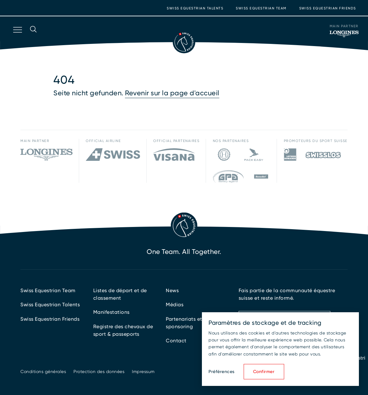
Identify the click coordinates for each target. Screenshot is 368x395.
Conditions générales (43, 371)
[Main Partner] (344, 33)
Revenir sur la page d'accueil (172, 93)
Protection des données (98, 371)
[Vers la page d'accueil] (184, 42)
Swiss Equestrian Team (261, 8)
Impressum (143, 371)
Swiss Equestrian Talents (195, 8)
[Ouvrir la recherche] (33, 37)
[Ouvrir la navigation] (16, 37)
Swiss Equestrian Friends (327, 8)
